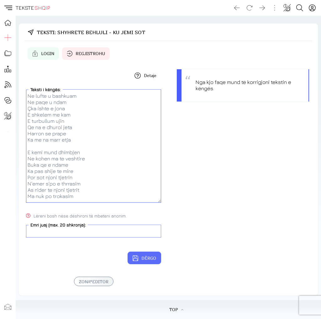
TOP (176, 309)
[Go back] (237, 8)
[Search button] (299, 8)
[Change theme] (287, 8)
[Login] (312, 8)
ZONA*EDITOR (93, 281)
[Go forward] (262, 8)
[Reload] (249, 8)
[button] (8, 8)
